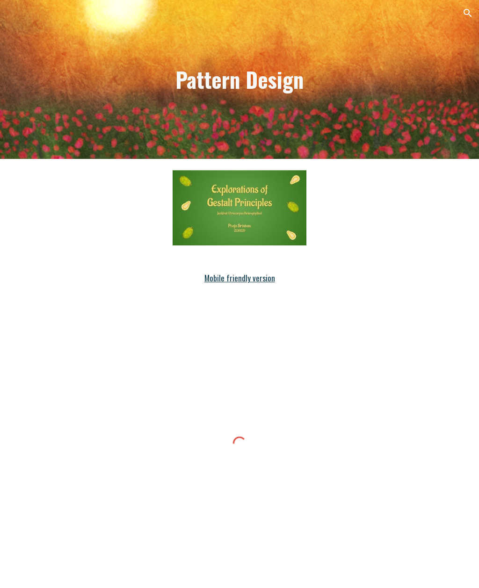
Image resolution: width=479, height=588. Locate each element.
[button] (468, 13)
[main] (239, 79)
